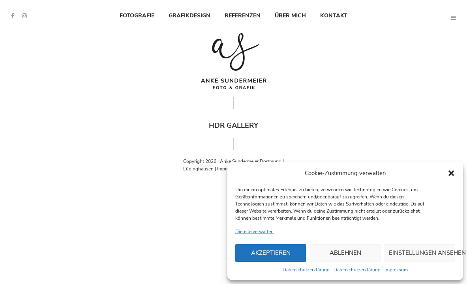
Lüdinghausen (198, 169)
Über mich (290, 15)
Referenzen (243, 15)
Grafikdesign (189, 15)
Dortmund (270, 161)
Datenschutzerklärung (306, 270)
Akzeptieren (271, 253)
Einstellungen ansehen (422, 253)
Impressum (396, 270)
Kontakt (333, 15)
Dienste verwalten (254, 231)
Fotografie (137, 15)
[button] (451, 173)
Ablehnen (345, 253)
